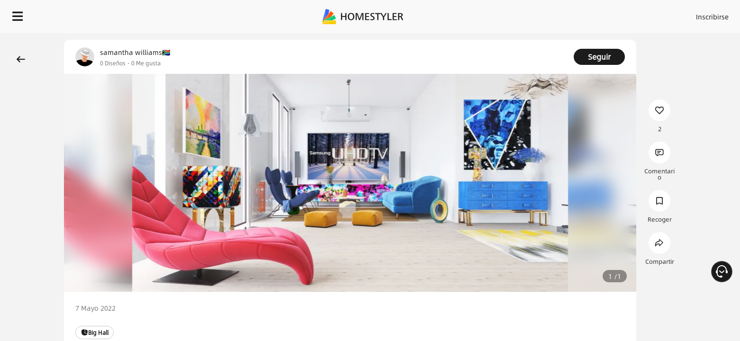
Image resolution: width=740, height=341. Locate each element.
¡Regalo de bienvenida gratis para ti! (518, 40)
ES (626, 14)
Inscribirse (592, 14)
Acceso (555, 14)
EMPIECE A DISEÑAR (689, 14)
